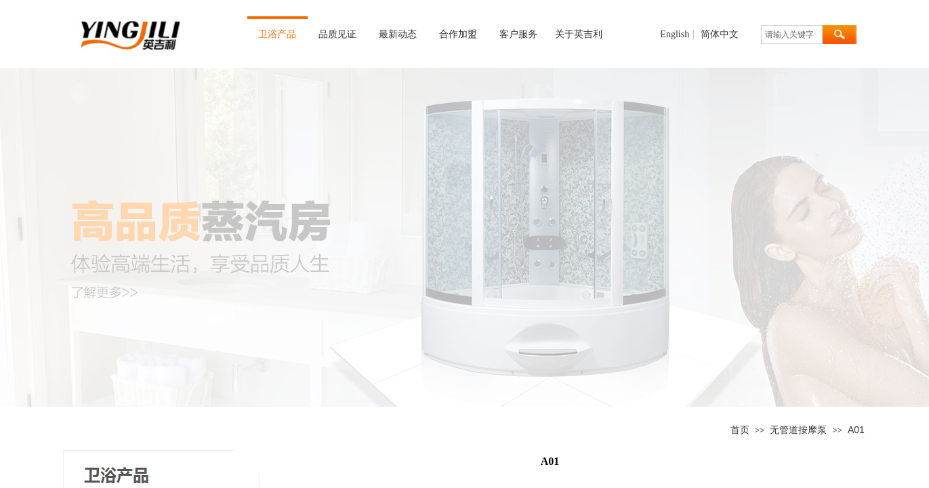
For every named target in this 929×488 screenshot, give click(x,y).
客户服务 (518, 34)
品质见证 (337, 34)
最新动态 (398, 34)
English (674, 34)
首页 (739, 429)
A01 (856, 429)
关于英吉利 (578, 34)
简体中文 (720, 34)
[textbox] (792, 34)
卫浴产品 (277, 34)
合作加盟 (458, 34)
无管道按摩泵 (798, 429)
